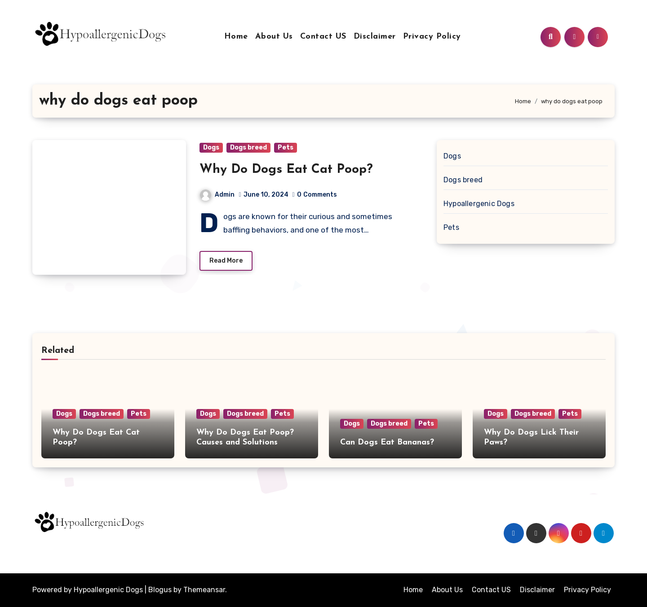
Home (236, 36)
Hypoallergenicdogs (95, 543)
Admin (217, 194)
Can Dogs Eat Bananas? (387, 442)
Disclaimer (375, 36)
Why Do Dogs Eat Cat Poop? (286, 169)
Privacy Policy (432, 36)
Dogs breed (248, 147)
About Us (274, 36)
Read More (226, 260)
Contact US (323, 36)
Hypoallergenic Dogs (478, 203)
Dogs (211, 147)
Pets (285, 147)
